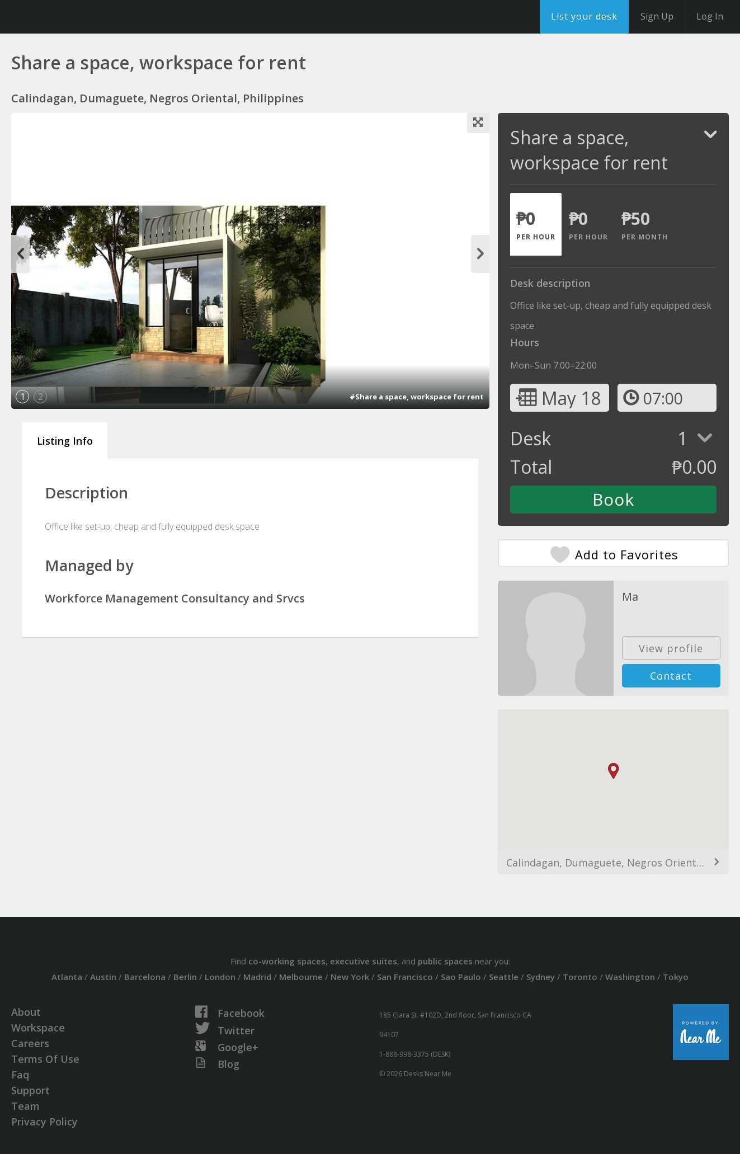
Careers (30, 1043)
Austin (103, 976)
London (220, 976)
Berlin (185, 976)
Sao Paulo (461, 976)
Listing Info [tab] (65, 441)
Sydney (540, 976)
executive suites (363, 961)
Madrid (257, 976)
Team (25, 1106)
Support (30, 1090)
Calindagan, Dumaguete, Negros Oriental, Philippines (613, 862)
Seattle (504, 976)
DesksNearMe (78, 16)
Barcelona (145, 976)
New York (350, 976)
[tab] (536, 224)
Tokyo (676, 976)
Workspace (38, 1027)
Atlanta (66, 976)
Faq (20, 1074)
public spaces (445, 961)
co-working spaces (287, 961)
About (26, 1012)
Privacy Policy (44, 1121)
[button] (613, 771)
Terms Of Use (45, 1059)
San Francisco (405, 976)
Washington (630, 976)
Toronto (580, 976)
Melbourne (301, 976)
